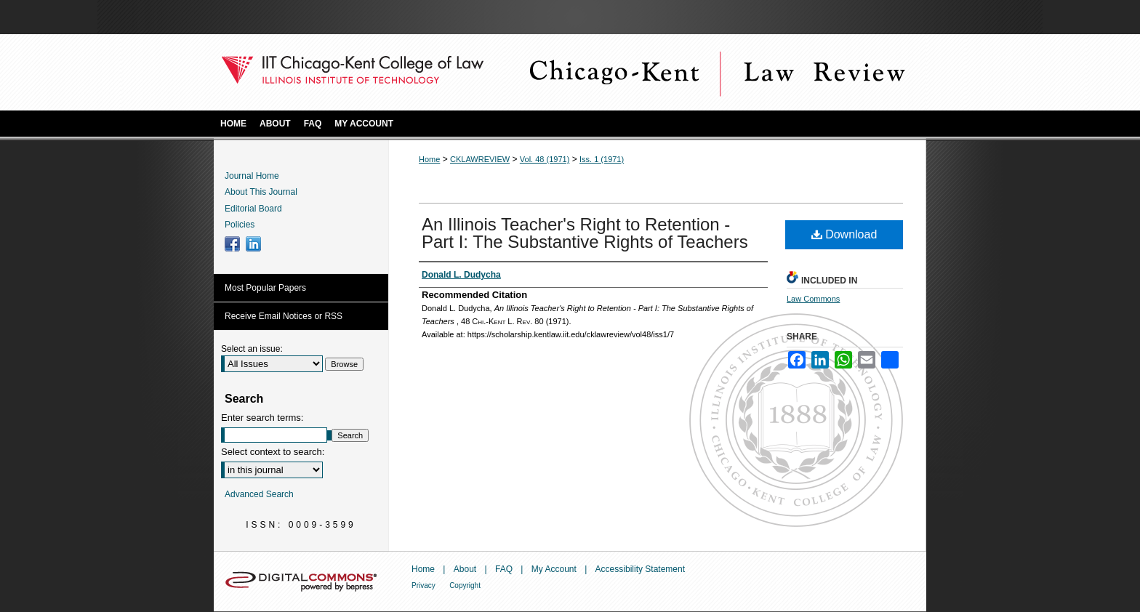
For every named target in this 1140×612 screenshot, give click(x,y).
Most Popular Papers (265, 288)
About (465, 569)
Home (429, 159)
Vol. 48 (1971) (545, 159)
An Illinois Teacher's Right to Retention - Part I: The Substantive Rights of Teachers (585, 232)
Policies (239, 225)
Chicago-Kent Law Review (715, 72)
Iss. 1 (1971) (601, 159)
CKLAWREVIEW (480, 159)
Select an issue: (252, 349)
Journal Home (252, 176)
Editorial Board (253, 209)
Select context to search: (272, 451)
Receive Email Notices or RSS (283, 316)
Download (844, 234)
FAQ (504, 569)
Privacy (423, 585)
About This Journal (261, 192)
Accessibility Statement (640, 569)
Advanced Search (259, 494)
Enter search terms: (262, 417)
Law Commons (813, 298)
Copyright (465, 585)
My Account (554, 569)
